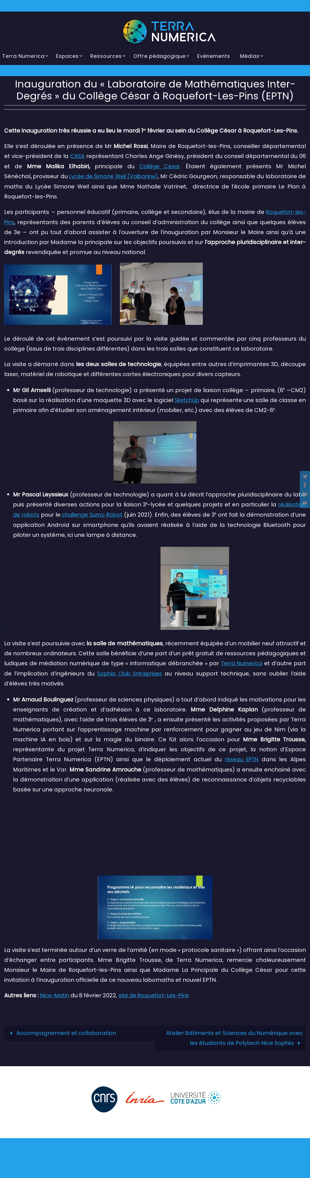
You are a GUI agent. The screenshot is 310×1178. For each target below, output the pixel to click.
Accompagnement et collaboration (61, 1031)
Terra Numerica (241, 662)
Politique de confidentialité (169, 1172)
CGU (137, 1172)
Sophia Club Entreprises (130, 671)
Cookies (204, 1172)
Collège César (159, 166)
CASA (77, 156)
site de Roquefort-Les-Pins (157, 993)
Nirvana (158, 1162)
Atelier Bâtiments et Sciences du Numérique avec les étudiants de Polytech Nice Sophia (234, 1036)
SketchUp (192, 399)
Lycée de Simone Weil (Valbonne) (117, 176)
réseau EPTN (241, 757)
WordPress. (179, 1162)
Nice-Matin (55, 993)
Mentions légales (114, 1172)
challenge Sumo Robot (99, 513)
